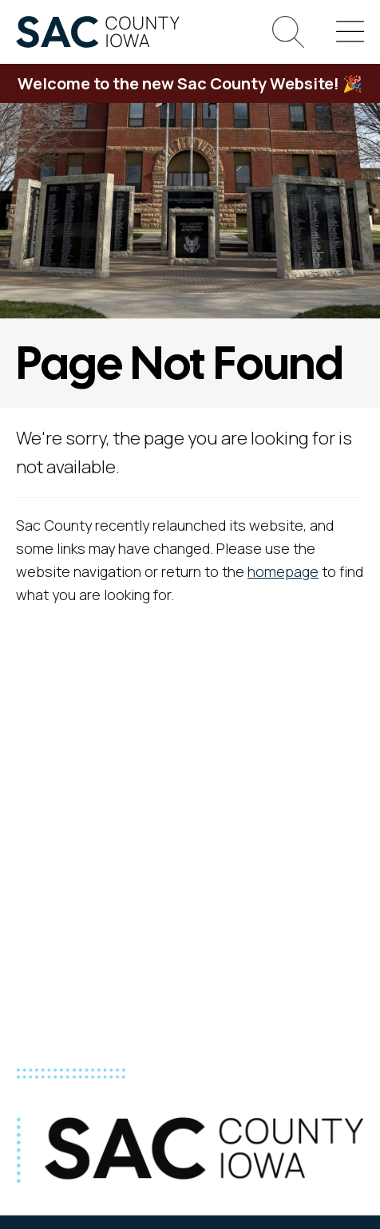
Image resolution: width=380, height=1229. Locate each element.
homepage (283, 571)
